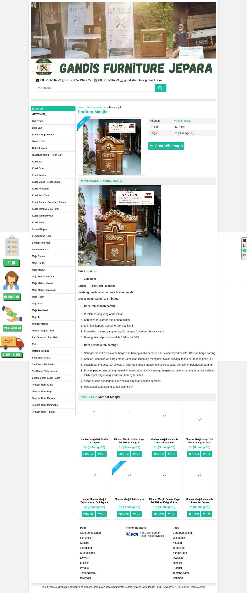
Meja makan (38, 269)
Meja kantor (38, 263)
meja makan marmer (43, 276)
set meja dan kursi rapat (46, 378)
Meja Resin (38, 297)
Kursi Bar (37, 161)
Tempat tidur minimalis (45, 405)
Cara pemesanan (90, 532)
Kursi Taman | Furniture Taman (49, 202)
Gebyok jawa (39, 148)
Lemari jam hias (41, 242)
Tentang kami (88, 572)
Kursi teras (38, 222)
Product (84, 567)
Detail (88, 454)
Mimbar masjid (94, 107)
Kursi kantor (39, 175)
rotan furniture (40, 351)
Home (81, 107)
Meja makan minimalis (44, 290)
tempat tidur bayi (42, 391)
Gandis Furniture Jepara (192, 587)
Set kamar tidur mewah (45, 371)
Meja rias (37, 303)
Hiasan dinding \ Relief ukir (47, 155)
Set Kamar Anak (41, 357)
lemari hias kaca (41, 236)
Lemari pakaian (40, 249)
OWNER (85, 557)
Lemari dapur (39, 229)
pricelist (84, 562)
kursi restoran (40, 188)
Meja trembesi (40, 310)
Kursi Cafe (38, 168)
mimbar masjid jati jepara (129, 499)
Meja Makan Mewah (42, 283)
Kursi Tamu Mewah (42, 215)
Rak (34, 344)
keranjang (86, 547)
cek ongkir (86, 537)
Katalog (84, 542)
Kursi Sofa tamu (41, 195)
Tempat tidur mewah (43, 398)
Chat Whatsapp (166, 146)
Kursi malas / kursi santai (46, 182)
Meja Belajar (39, 256)
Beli (101, 454)
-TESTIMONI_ (39, 114)
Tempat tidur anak (42, 384)
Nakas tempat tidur (43, 330)
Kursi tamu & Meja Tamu (45, 209)
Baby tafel (38, 121)
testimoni (85, 577)
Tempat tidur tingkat (43, 411)
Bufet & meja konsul (43, 134)
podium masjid (93, 112)
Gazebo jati (38, 141)
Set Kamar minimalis (43, 364)
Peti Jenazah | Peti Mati (45, 337)
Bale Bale (37, 128)
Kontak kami (87, 552)
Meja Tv (36, 317)
